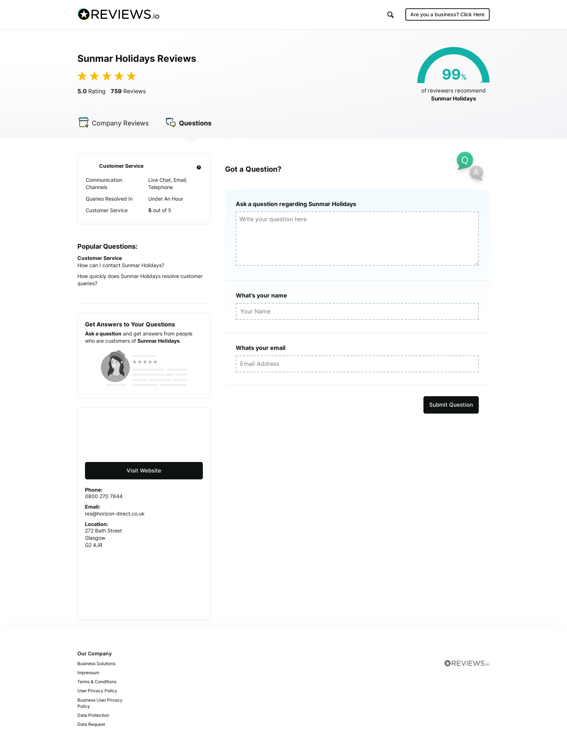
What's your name (261, 295)
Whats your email (260, 347)
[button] (390, 14)
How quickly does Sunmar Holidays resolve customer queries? (139, 279)
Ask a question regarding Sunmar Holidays (296, 203)
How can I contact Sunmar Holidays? (120, 265)
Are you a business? (447, 14)
